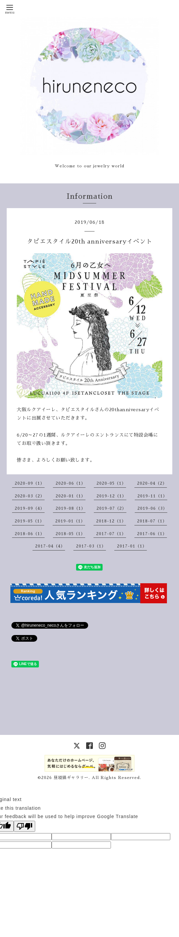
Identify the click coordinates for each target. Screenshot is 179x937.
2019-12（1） (111, 496)
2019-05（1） (29, 521)
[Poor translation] (24, 826)
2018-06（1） (30, 534)
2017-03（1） (91, 546)
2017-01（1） (132, 546)
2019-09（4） (30, 508)
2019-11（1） (152, 496)
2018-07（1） (152, 521)
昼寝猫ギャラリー (71, 778)
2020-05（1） (111, 483)
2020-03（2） (30, 496)
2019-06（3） (152, 508)
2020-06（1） (70, 483)
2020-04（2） (152, 483)
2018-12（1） (111, 521)
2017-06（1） (152, 534)
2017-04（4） (50, 546)
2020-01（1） (70, 496)
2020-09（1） (30, 483)
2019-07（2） (111, 508)
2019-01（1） (70, 521)
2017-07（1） (111, 534)
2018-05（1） (70, 534)
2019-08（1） (70, 508)
